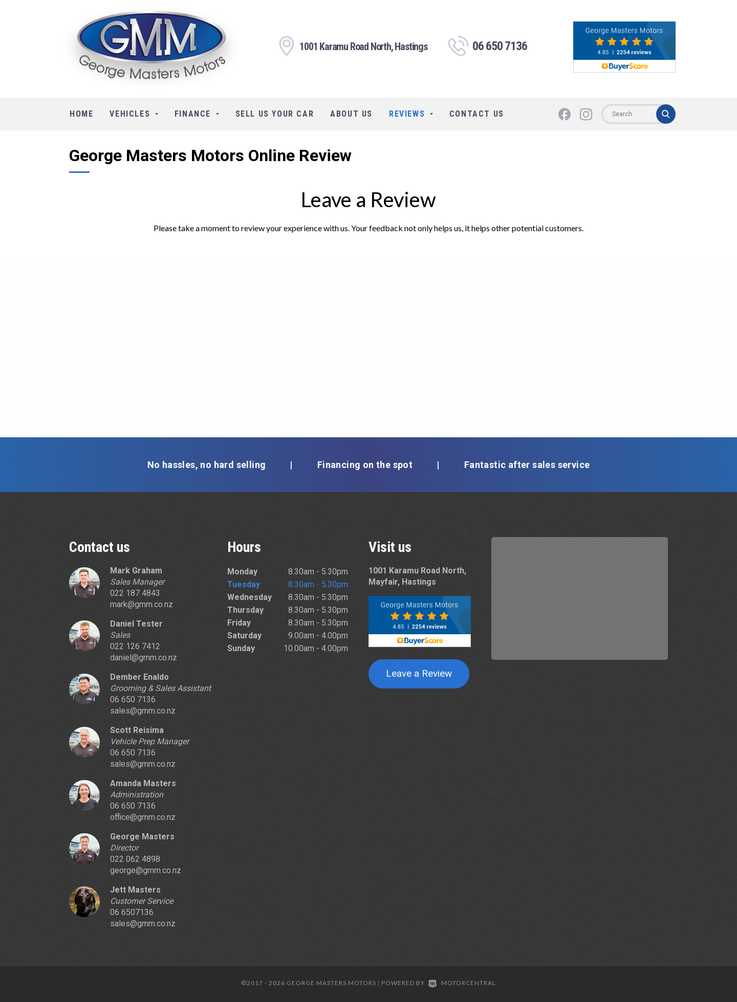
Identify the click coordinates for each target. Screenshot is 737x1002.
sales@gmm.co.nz (143, 711)
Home (81, 114)
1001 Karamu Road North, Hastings (363, 47)
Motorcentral (462, 983)
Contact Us (476, 114)
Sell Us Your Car (274, 114)
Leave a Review (419, 673)
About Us (351, 114)
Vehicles (134, 114)
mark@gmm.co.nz (141, 604)
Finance (197, 114)
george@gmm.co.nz (145, 870)
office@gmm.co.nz (143, 817)
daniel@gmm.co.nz (143, 657)
